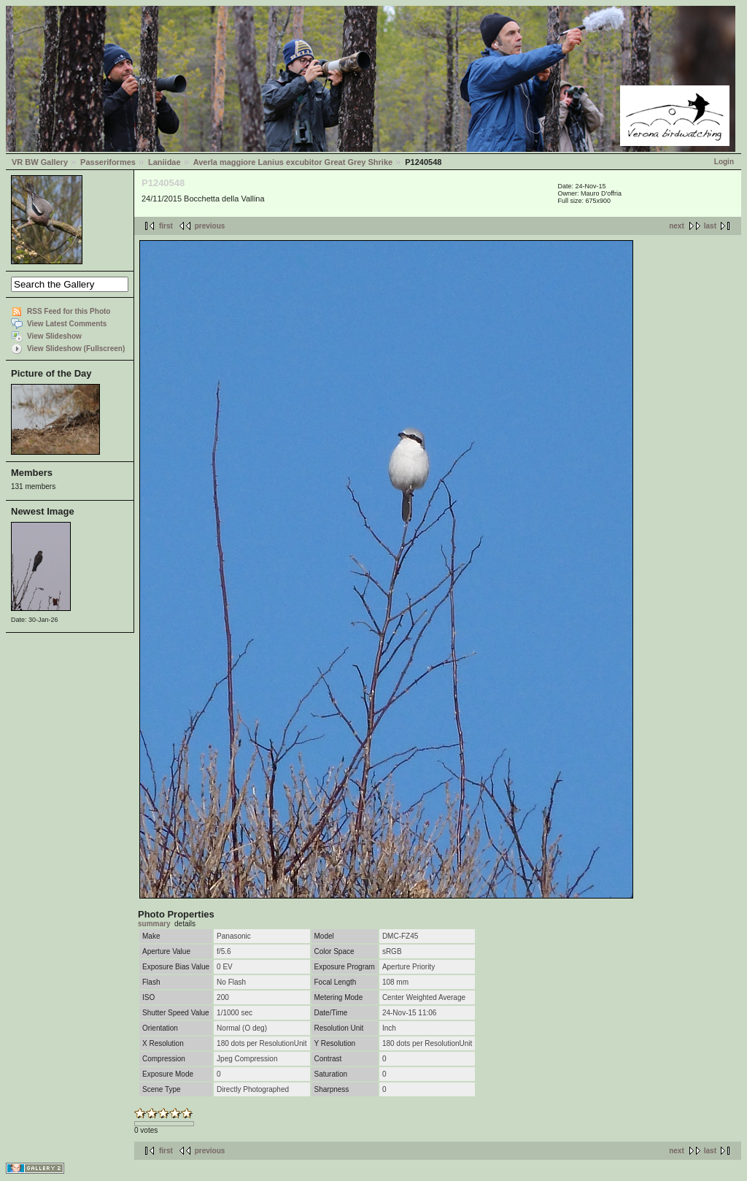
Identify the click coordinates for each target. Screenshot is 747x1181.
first (166, 226)
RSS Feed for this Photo (68, 311)
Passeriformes (108, 162)
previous (210, 226)
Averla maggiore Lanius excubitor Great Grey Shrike (292, 162)
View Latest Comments (67, 324)
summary (154, 924)
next (676, 226)
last (710, 226)
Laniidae (164, 162)
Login (724, 162)
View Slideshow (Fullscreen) (76, 349)
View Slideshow (54, 336)
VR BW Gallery (40, 162)
